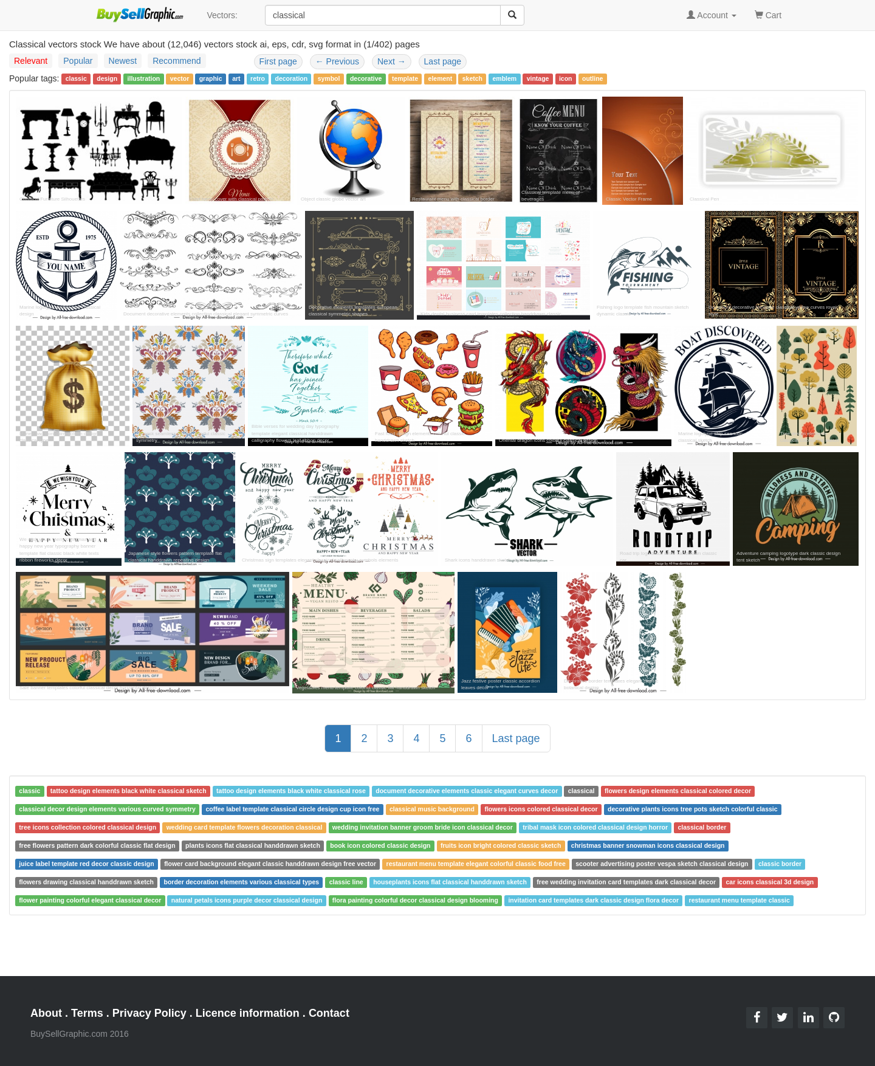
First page (278, 61)
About (46, 1013)
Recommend (177, 61)
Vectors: (222, 15)
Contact (329, 1013)
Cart (768, 14)
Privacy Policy (149, 1013)
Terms (87, 1013)
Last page (443, 61)
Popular (77, 61)
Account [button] (711, 15)
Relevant (30, 61)
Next (391, 61)
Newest (123, 61)
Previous (337, 61)
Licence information (248, 1013)
